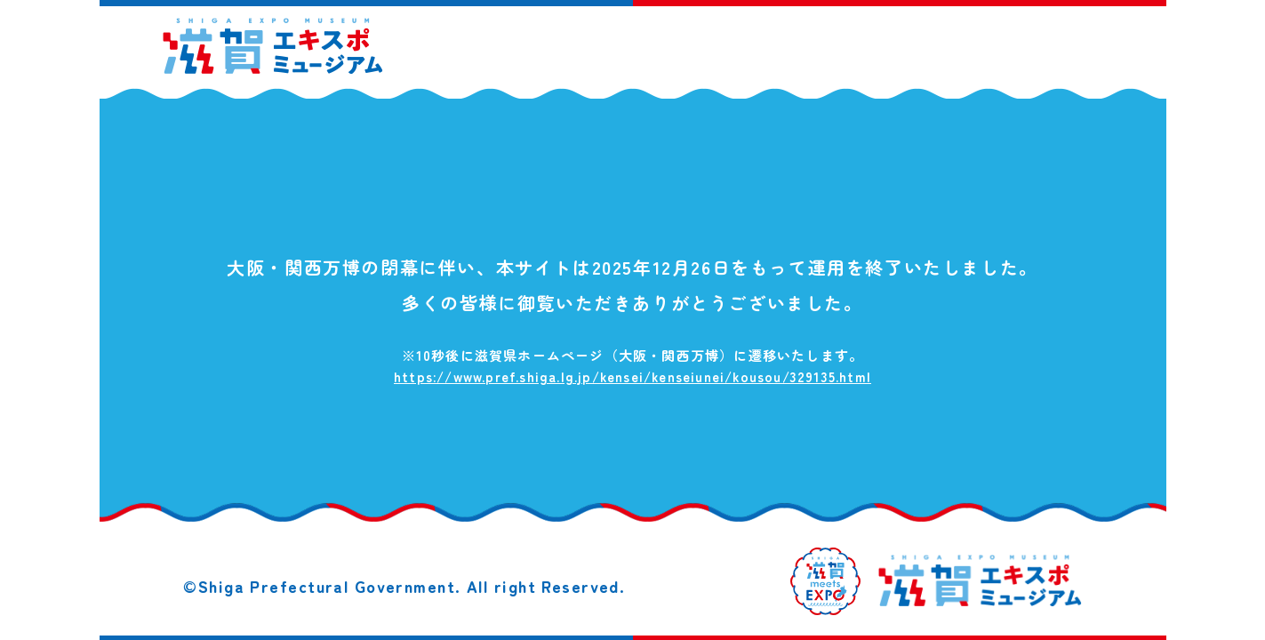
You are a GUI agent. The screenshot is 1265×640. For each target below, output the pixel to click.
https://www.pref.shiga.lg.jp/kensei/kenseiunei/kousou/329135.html (632, 376)
